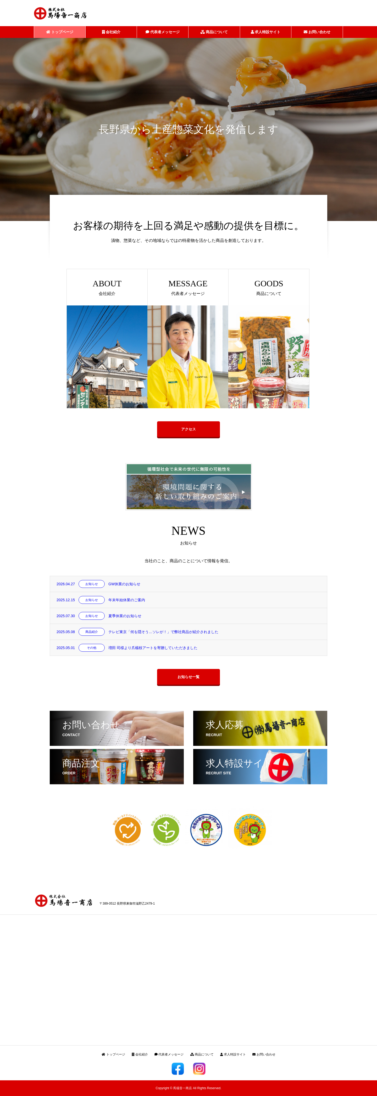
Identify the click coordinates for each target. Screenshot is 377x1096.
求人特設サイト (266, 32)
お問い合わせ (317, 32)
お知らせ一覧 (188, 677)
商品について (214, 32)
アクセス (188, 429)
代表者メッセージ (163, 32)
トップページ (59, 32)
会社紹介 (111, 32)
